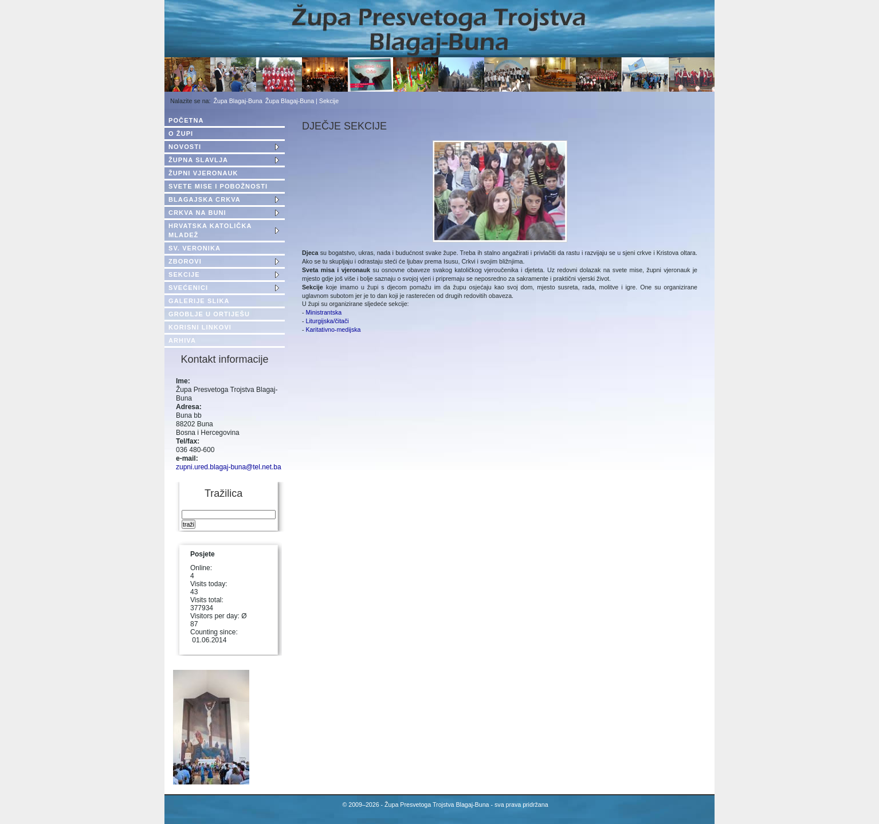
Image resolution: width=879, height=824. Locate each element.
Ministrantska (323, 312)
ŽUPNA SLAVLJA (198, 159)
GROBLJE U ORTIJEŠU (209, 314)
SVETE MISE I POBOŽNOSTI (218, 186)
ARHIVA (182, 340)
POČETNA (185, 120)
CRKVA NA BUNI (197, 212)
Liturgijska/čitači (327, 320)
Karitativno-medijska (333, 329)
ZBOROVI (185, 261)
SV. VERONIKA (194, 248)
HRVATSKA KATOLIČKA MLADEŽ (210, 230)
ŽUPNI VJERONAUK (203, 173)
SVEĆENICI (188, 287)
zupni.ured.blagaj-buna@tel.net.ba (228, 467)
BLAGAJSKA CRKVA (204, 199)
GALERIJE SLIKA (198, 300)
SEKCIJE (184, 274)
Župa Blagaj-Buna (238, 100)
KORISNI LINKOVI (199, 327)
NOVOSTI (184, 146)
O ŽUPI (180, 133)
